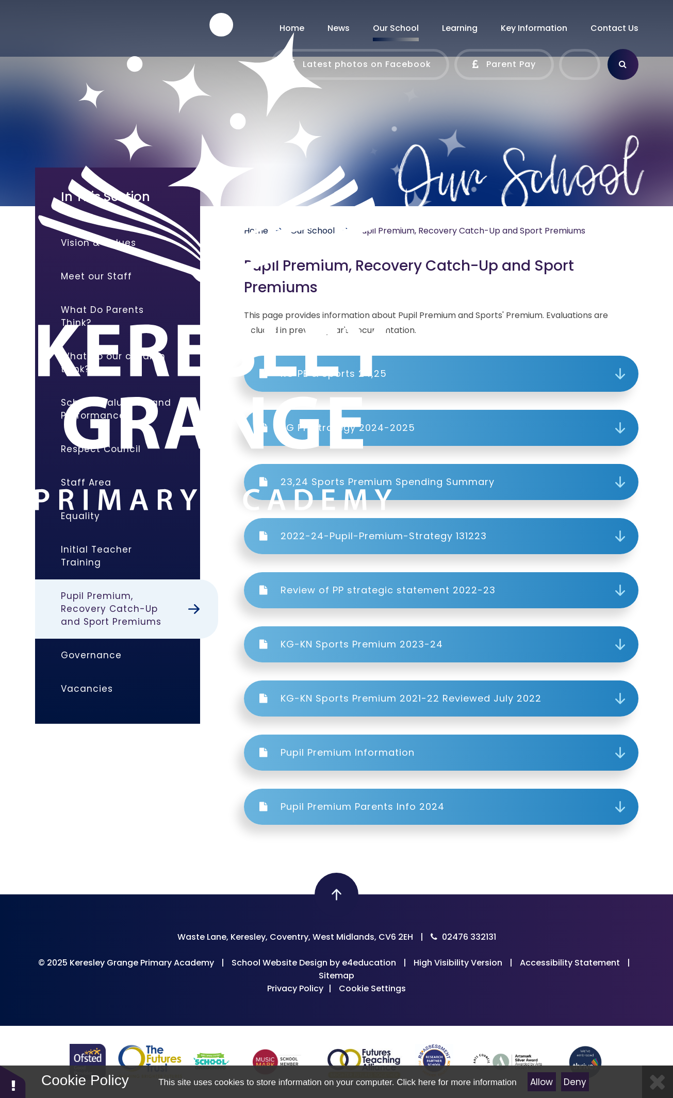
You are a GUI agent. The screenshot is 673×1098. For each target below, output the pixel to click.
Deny (575, 1082)
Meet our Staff (96, 276)
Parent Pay (504, 64)
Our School (312, 231)
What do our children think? (113, 362)
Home (256, 231)
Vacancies (87, 689)
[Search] (623, 64)
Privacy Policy (295, 988)
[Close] (657, 1082)
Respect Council (101, 449)
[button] (13, 1081)
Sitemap (336, 975)
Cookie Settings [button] (372, 988)
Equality (80, 516)
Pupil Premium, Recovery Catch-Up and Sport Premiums (471, 231)
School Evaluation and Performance (116, 409)
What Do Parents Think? (102, 316)
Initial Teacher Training (96, 556)
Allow (541, 1082)
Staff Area (86, 482)
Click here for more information (456, 1082)
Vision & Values (98, 243)
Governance (91, 655)
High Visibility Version (458, 963)
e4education (369, 963)
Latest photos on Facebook (360, 64)
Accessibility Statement (570, 963)
